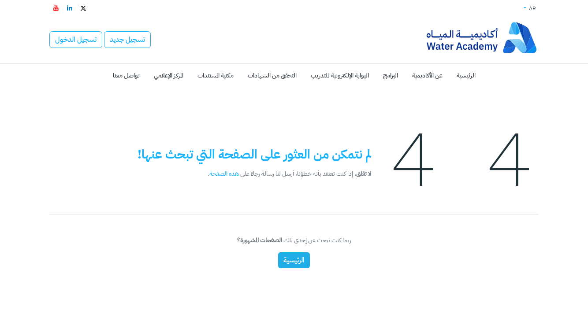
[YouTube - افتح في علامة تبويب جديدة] (56, 8)
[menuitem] (466, 75)
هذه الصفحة (224, 173)
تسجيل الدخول (76, 39)
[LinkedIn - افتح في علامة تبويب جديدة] (69, 8)
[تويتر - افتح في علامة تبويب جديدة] (83, 8)
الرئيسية (294, 260)
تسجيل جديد (127, 39)
